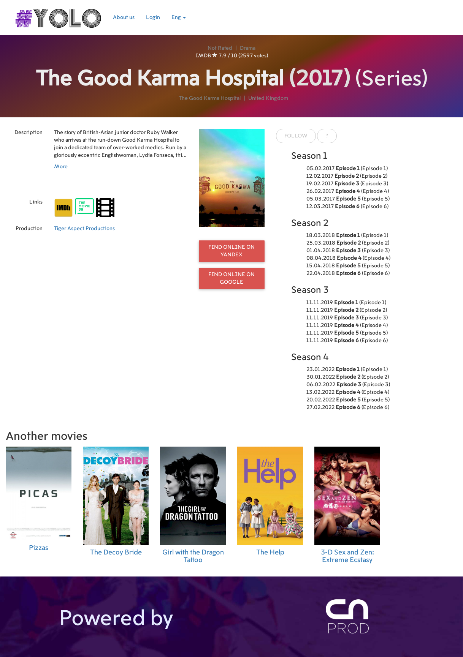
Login (153, 17)
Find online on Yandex (231, 251)
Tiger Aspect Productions (84, 228)
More (61, 166)
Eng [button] (178, 17)
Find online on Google (231, 278)
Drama (247, 48)
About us (124, 17)
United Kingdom (268, 98)
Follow (296, 136)
